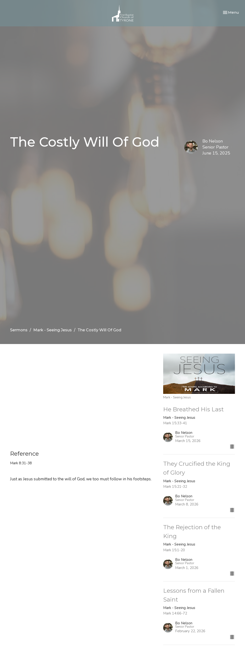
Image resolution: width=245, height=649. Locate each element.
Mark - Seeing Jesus (52, 330)
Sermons (19, 330)
